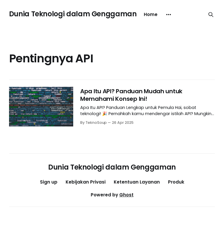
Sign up (48, 182)
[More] (168, 14)
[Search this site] (211, 14)
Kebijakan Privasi (86, 182)
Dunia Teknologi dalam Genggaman (73, 14)
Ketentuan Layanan (137, 182)
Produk (176, 182)
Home (151, 14)
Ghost (126, 195)
